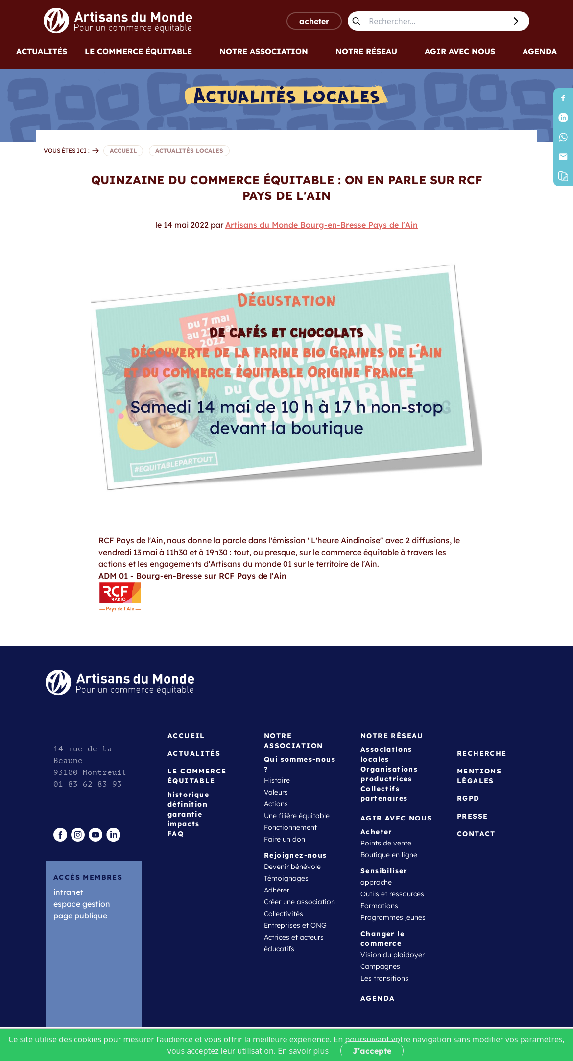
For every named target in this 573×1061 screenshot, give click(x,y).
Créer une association (299, 901)
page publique (80, 915)
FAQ (175, 833)
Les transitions (384, 978)
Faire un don (284, 839)
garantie (184, 814)
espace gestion (81, 904)
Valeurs (276, 792)
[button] (563, 176)
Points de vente (385, 843)
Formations (379, 905)
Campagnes (380, 966)
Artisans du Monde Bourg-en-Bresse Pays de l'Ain (321, 225)
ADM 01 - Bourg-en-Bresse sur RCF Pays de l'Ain (192, 595)
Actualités (41, 51)
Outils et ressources (392, 894)
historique (188, 794)
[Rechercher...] (435, 21)
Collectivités (283, 913)
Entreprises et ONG (295, 925)
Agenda (540, 51)
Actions (276, 803)
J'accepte (372, 1051)
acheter (314, 21)
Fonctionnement (290, 827)
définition (187, 804)
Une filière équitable (297, 815)
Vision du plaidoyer (392, 954)
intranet (68, 892)
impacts (183, 824)
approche (376, 882)
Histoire (277, 780)
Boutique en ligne (388, 854)
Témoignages (286, 878)
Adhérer (276, 890)
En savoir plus (303, 1050)
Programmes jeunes (393, 917)
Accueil (186, 735)
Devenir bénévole (292, 866)
